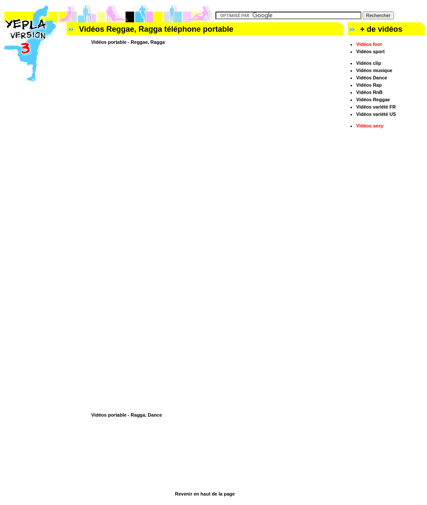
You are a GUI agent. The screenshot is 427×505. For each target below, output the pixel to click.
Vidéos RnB (369, 92)
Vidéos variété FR (376, 106)
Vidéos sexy (369, 125)
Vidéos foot (369, 44)
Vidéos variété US (376, 114)
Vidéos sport (370, 51)
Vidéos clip (368, 63)
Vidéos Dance (371, 77)
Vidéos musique (374, 70)
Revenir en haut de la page (205, 493)
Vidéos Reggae (373, 99)
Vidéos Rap (369, 85)
